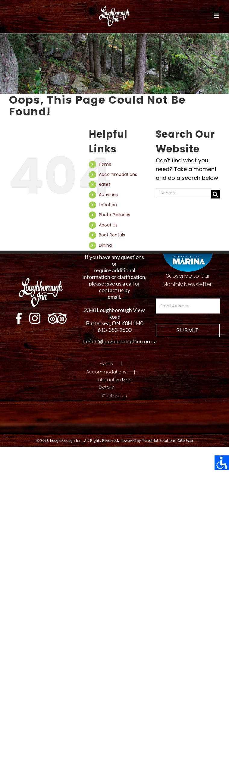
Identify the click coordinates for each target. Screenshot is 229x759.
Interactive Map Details (114, 383)
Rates (105, 184)
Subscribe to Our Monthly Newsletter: (188, 293)
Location (108, 205)
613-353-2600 (114, 329)
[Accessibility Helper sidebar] (222, 462)
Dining (105, 245)
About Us (108, 225)
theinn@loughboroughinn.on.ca (119, 341)
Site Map (185, 440)
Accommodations (118, 174)
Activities (108, 195)
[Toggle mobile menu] (217, 16)
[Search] (215, 194)
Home (105, 164)
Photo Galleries (114, 215)
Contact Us (114, 395)
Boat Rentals (112, 235)
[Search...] (183, 193)
